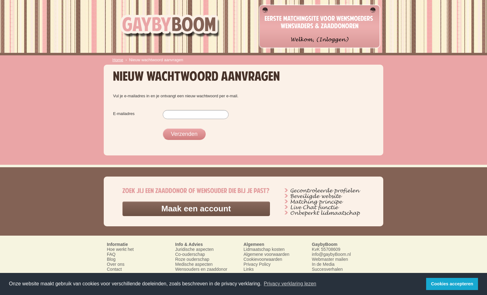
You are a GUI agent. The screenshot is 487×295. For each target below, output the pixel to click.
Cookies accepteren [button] (452, 283)
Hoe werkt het (120, 249)
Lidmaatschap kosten (264, 249)
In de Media (323, 264)
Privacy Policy (257, 264)
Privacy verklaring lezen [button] (290, 283)
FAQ (111, 254)
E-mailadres (123, 113)
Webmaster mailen (330, 259)
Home (117, 60)
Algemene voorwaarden (266, 254)
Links (249, 269)
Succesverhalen (327, 269)
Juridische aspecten (194, 249)
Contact (114, 269)
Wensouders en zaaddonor (201, 269)
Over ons (116, 264)
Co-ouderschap (190, 254)
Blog (111, 259)
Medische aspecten (194, 264)
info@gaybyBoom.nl (331, 254)
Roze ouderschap (192, 259)
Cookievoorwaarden (263, 259)
